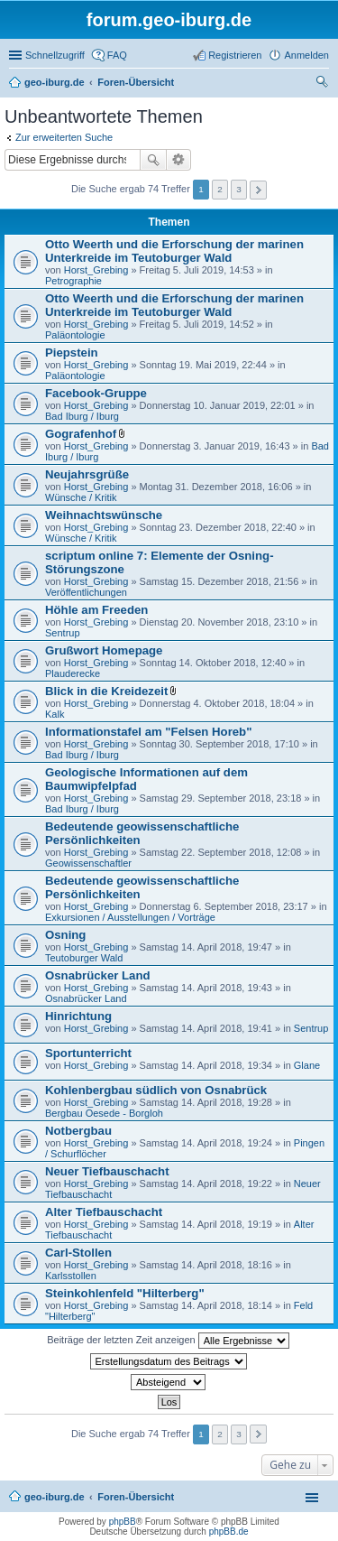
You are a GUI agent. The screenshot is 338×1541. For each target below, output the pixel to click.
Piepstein (71, 352)
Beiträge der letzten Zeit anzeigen (168, 1340)
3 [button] (239, 189)
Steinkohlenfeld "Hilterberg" (125, 1293)
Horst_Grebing (96, 270)
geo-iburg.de (54, 1496)
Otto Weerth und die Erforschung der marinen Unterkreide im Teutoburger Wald (174, 251)
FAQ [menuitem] (117, 55)
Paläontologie (75, 335)
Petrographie (73, 280)
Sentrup (62, 632)
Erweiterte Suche (179, 160)
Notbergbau (78, 1130)
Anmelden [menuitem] (306, 55)
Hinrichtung (78, 1016)
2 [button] (220, 189)
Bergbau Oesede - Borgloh (104, 1113)
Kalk (54, 714)
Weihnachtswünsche (103, 515)
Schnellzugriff (55, 55)
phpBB (122, 1522)
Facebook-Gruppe (96, 393)
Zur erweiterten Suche (64, 137)
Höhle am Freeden (96, 610)
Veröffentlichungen (86, 592)
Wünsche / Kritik (80, 497)
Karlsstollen (70, 1275)
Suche (153, 160)
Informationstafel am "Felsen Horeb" (148, 731)
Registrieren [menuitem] (234, 55)
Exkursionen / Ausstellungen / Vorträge (130, 917)
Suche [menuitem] (323, 84)
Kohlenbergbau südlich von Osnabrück (156, 1090)
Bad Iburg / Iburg (82, 416)
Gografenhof (80, 434)
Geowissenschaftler (88, 863)
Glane (307, 1065)
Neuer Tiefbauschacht (107, 1171)
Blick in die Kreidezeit (106, 691)
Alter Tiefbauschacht (103, 1212)
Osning (65, 935)
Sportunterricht (88, 1053)
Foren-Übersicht (135, 1496)
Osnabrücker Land (98, 975)
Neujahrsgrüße (87, 474)
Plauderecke (72, 673)
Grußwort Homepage (103, 650)
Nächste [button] (258, 190)
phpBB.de (229, 1531)
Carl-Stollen (78, 1252)
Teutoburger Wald (84, 957)
